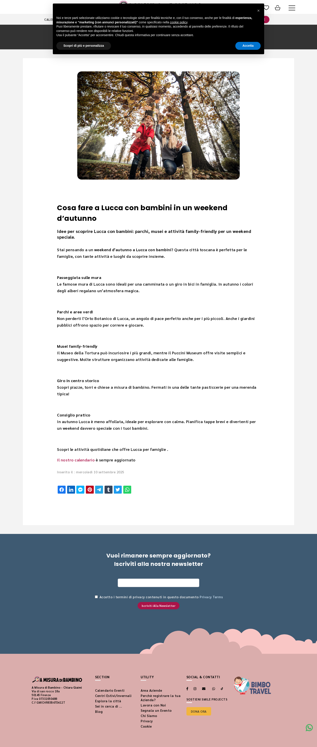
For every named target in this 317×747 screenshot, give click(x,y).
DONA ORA (199, 711)
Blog (99, 711)
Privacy (147, 721)
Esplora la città (108, 701)
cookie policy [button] (178, 22)
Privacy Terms (211, 597)
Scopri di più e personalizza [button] (83, 45)
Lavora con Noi (153, 705)
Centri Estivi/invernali (113, 695)
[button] (258, 10)
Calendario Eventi (110, 690)
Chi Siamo (149, 716)
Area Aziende (151, 690)
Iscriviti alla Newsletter (159, 606)
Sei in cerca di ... (108, 706)
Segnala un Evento (156, 710)
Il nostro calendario (76, 459)
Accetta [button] (248, 45)
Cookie (146, 726)
